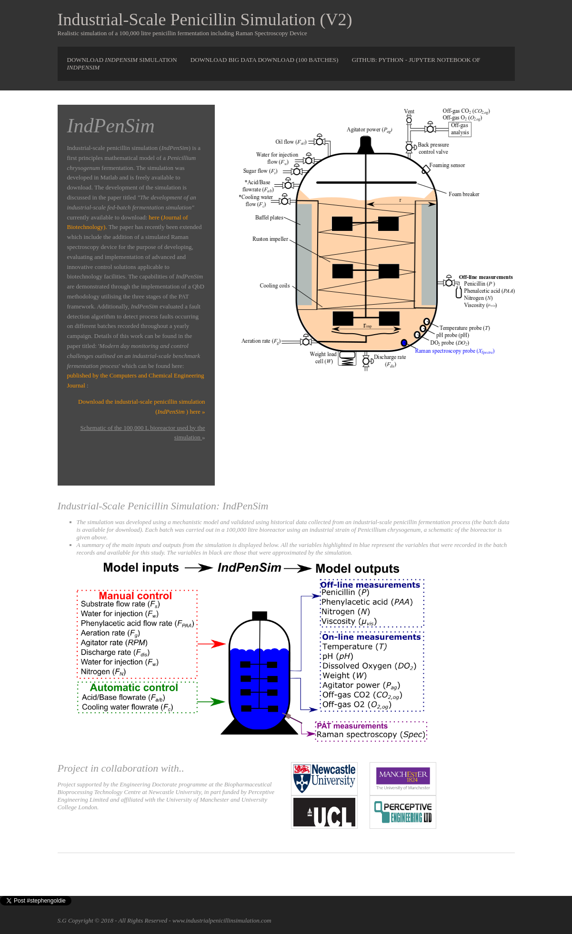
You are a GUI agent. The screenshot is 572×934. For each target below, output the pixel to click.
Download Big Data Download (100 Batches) (265, 59)
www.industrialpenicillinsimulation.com (221, 920)
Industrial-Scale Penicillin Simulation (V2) (205, 19)
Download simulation (123, 59)
